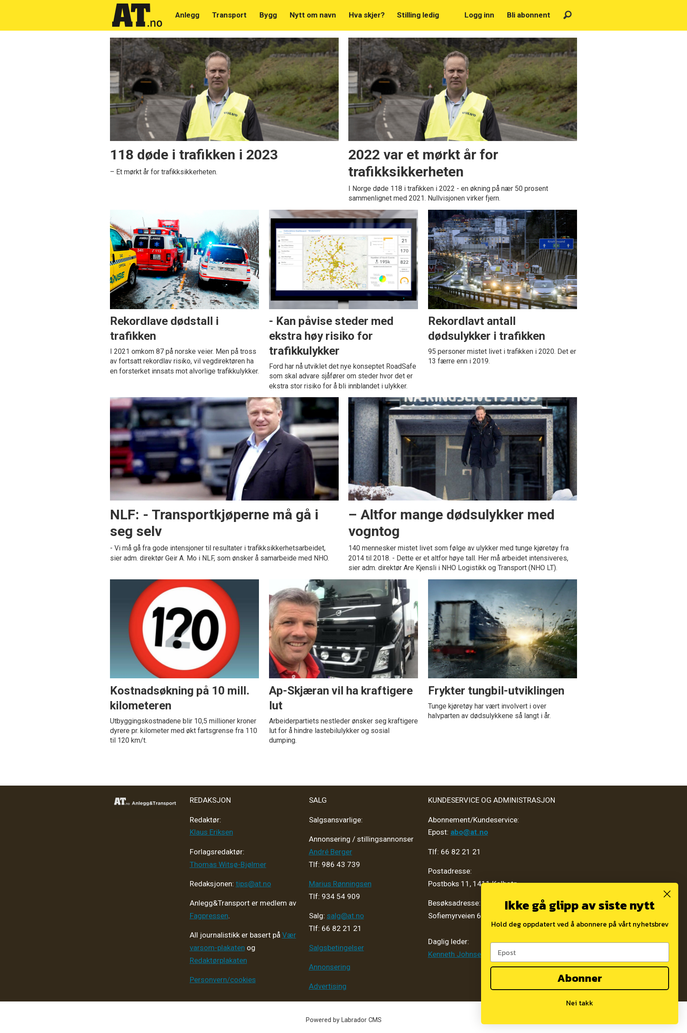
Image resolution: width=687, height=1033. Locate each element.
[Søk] (567, 15)
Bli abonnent (528, 15)
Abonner (579, 978)
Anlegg (187, 15)
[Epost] (579, 952)
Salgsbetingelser (336, 947)
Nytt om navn (313, 15)
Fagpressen (209, 915)
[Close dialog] (667, 894)
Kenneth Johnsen (456, 954)
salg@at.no (345, 915)
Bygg (268, 15)
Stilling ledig (418, 15)
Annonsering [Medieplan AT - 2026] (330, 966)
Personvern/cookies (223, 979)
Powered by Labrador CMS (344, 1020)
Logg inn (479, 15)
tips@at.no (253, 883)
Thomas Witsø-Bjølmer (228, 864)
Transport (229, 15)
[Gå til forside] (137, 15)
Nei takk (579, 1003)
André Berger (330, 851)
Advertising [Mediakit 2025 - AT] (328, 986)
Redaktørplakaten (218, 960)
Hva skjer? (367, 15)
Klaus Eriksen (211, 832)
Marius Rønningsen (340, 883)
